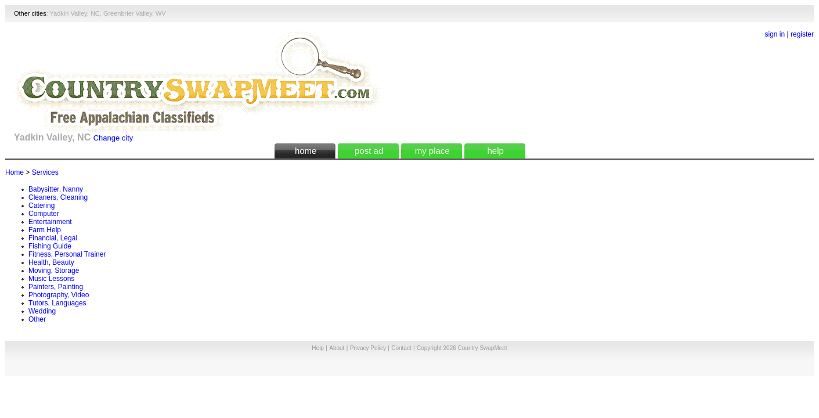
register (802, 34)
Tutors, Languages (57, 303)
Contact (401, 348)
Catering (41, 205)
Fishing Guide (49, 246)
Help (318, 348)
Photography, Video (58, 295)
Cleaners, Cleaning (58, 197)
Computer (43, 214)
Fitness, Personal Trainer (67, 254)
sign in (775, 34)
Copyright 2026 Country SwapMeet (462, 348)
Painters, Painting (55, 287)
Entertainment (50, 222)
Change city (113, 138)
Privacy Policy (368, 348)
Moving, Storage (53, 270)
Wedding (42, 311)
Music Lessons (51, 279)
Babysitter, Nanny (55, 189)
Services (45, 172)
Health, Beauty (51, 262)
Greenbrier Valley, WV (134, 13)
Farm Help (44, 230)
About (336, 348)
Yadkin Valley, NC (75, 13)
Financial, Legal (52, 238)
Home (14, 172)
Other (37, 319)
